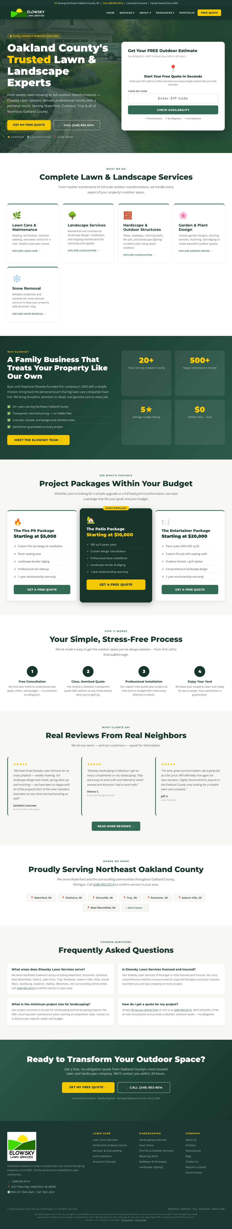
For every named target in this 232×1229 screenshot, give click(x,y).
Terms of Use (140, 1220)
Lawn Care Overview (105, 1140)
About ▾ (145, 12)
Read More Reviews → (116, 826)
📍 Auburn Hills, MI (190, 897)
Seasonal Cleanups (104, 1161)
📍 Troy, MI (130, 897)
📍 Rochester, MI (157, 897)
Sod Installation (102, 1156)
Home (110, 12)
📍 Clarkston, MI (72, 897)
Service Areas (194, 1172)
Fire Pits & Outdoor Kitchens (156, 1150)
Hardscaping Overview (153, 1140)
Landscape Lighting (151, 1167)
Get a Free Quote (42, 589)
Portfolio (187, 12)
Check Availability (173, 110)
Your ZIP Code (137, 91)
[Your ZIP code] (173, 98)
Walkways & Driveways (153, 1161)
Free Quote (209, 12)
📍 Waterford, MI (40, 897)
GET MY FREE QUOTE (29, 124)
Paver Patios (146, 1145)
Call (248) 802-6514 (113, 3)
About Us (191, 1140)
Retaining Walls (148, 1156)
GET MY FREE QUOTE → (88, 1087)
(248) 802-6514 (104, 884)
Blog (188, 1156)
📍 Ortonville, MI (102, 897)
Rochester (204, 1208)
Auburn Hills (218, 1208)
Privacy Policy (127, 1220)
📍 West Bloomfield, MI (101, 907)
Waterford (173, 1208)
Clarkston (186, 1208)
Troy (194, 1208)
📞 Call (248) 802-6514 (76, 125)
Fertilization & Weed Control (110, 1145)
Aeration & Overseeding (107, 1150)
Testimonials (193, 1150)
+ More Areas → (135, 907)
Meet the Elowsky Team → (38, 440)
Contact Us (192, 1161)
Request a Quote (196, 1167)
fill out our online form (144, 1010)
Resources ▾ (165, 12)
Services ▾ (127, 12)
